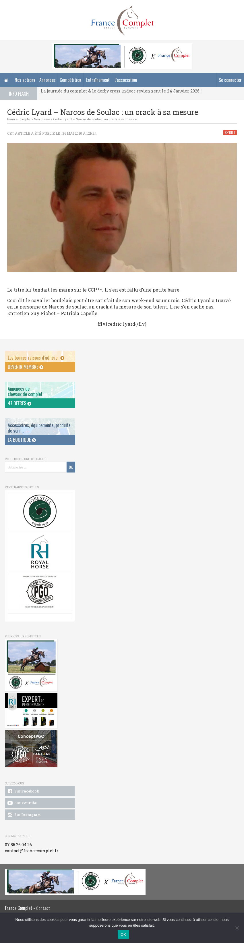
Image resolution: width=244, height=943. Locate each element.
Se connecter (230, 79)
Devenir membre (25, 366)
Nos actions (25, 79)
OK (123, 934)
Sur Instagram (24, 814)
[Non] (237, 928)
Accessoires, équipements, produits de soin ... (39, 428)
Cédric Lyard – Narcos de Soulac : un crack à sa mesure (95, 119)
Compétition (70, 79)
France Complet (19, 119)
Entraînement (98, 79)
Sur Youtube (22, 803)
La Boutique (22, 439)
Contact (43, 908)
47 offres (19, 403)
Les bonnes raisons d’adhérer (36, 357)
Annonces (47, 79)
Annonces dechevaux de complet (25, 391)
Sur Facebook (23, 791)
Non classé (42, 119)
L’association (126, 79)
